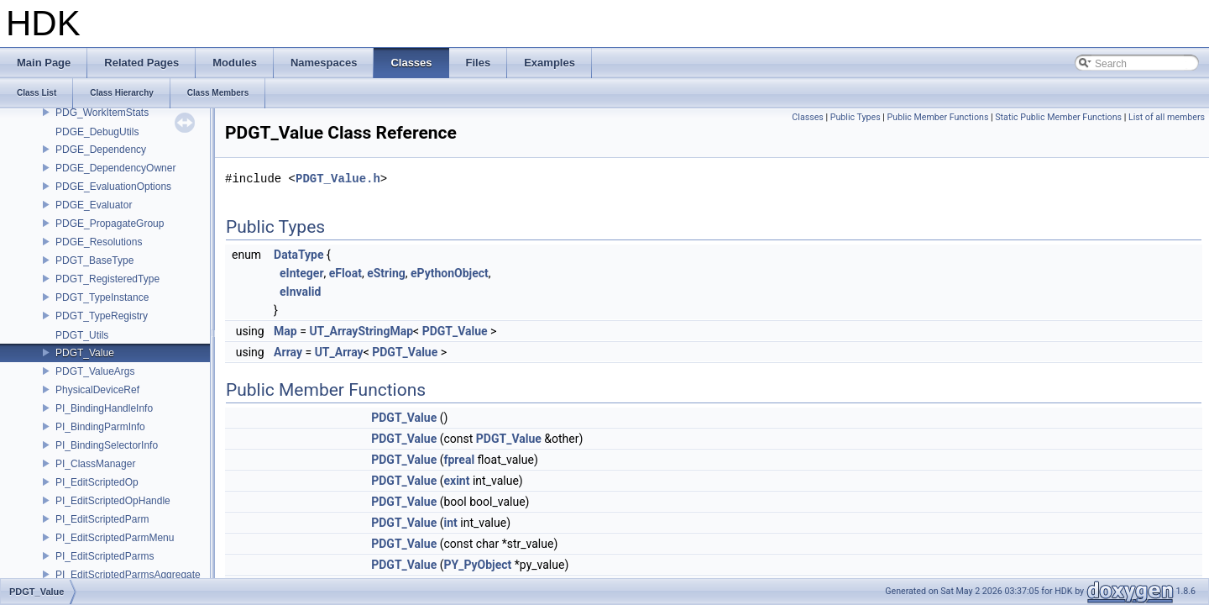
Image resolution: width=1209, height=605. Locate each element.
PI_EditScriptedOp (97, 482)
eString (386, 273)
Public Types (855, 117)
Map (285, 331)
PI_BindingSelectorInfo (106, 445)
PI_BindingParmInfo (100, 427)
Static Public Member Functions (1058, 117)
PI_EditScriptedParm (102, 519)
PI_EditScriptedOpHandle (112, 501)
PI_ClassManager (95, 464)
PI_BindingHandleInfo (104, 408)
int (450, 522)
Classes (807, 117)
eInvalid (300, 291)
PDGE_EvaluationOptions (113, 186)
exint (456, 480)
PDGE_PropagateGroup (109, 223)
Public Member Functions (938, 117)
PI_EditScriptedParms (104, 556)
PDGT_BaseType (94, 260)
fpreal (458, 459)
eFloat (345, 273)
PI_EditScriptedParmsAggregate (128, 575)
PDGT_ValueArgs (94, 371)
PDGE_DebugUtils (97, 132)
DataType (298, 254)
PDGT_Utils (81, 335)
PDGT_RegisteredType (107, 279)
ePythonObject (450, 273)
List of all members (1166, 117)
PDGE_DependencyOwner (115, 168)
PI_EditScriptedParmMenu (114, 538)
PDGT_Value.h (338, 179)
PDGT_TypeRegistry (101, 316)
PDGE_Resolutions (98, 242)
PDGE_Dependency (100, 149)
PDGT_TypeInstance (102, 297)
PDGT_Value (84, 353)
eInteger (302, 273)
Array (288, 352)
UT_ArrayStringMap (361, 331)
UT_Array (339, 352)
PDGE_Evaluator (93, 205)
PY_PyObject (477, 564)
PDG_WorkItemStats (102, 112)
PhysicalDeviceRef (97, 390)
